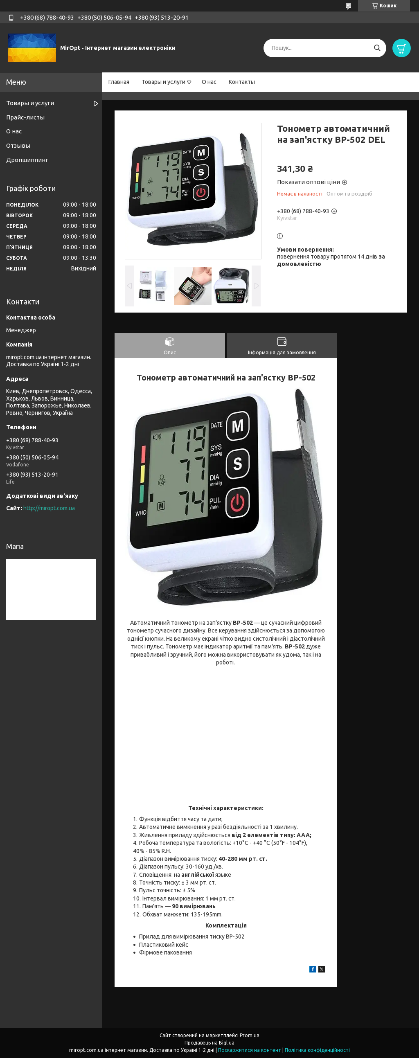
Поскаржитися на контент (249, 1050)
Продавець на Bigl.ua (209, 1042)
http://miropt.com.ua (49, 508)
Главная (118, 82)
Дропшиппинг (27, 159)
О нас (209, 82)
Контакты (242, 82)
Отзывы (18, 145)
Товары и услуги (163, 82)
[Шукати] (377, 48)
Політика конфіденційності (317, 1050)
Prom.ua (249, 1035)
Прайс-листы (25, 117)
